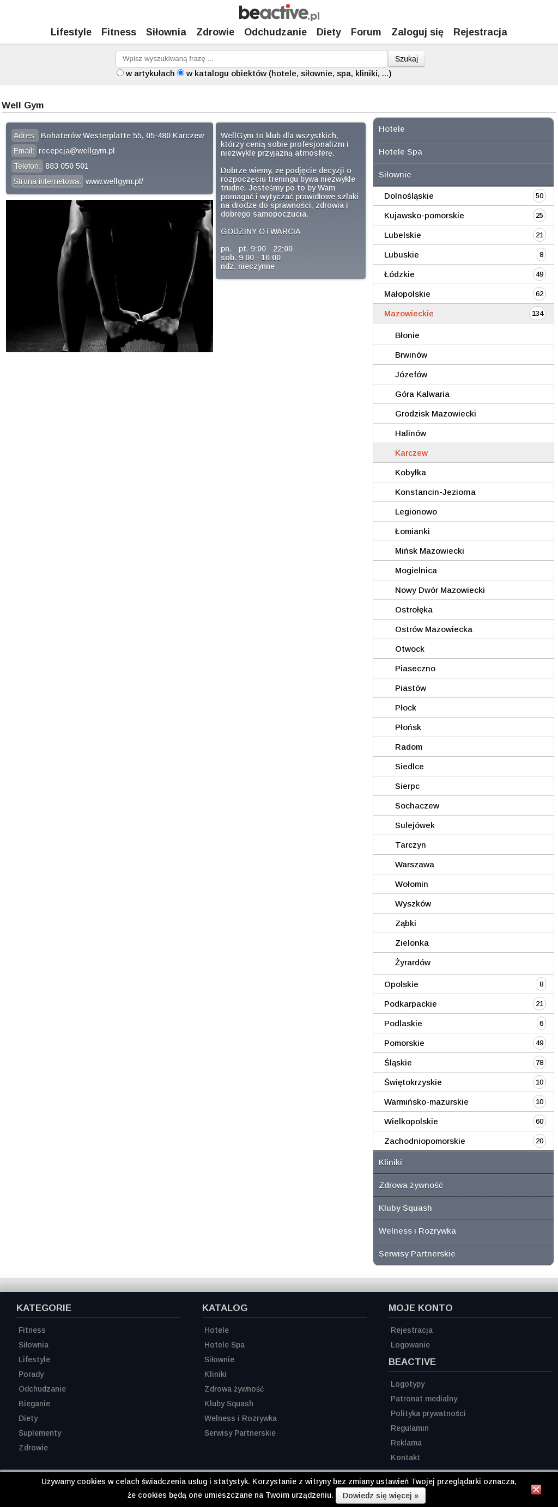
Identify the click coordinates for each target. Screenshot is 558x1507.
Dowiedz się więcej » (380, 1495)
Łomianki (412, 531)
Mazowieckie (409, 313)
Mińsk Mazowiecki (429, 550)
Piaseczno (415, 668)
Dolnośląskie (409, 195)
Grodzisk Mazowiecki (435, 413)
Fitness (118, 32)
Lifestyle (71, 32)
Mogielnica (416, 570)
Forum (366, 32)
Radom (408, 746)
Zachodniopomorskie (424, 1140)
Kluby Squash (405, 1207)
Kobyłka (410, 472)
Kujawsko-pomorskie (424, 215)
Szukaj (406, 58)
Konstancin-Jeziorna (435, 492)
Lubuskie (401, 254)
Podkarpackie (410, 1003)
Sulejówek (415, 825)
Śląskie (398, 1062)
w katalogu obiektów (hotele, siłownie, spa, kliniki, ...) (289, 73)
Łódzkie (399, 274)
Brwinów (411, 354)
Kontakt (405, 1457)
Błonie (407, 335)
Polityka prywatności (428, 1413)
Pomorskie (404, 1042)
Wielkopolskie (411, 1121)
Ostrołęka (414, 609)
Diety (329, 32)
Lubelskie (402, 235)
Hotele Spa (400, 151)
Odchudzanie (275, 32)
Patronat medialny (424, 1398)
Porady (31, 1374)
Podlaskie (403, 1023)
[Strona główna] (279, 18)
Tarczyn (410, 844)
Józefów (411, 374)
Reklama (406, 1442)
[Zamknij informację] (536, 1491)
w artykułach (150, 73)
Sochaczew (417, 805)
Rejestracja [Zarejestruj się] (480, 32)
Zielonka (412, 942)
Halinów (410, 433)
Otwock (409, 648)
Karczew (411, 452)
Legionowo (416, 511)
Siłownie (395, 174)
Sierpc (407, 786)
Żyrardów (412, 962)
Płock (405, 707)
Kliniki (390, 1162)
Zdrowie (215, 32)
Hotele (392, 128)
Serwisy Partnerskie (417, 1253)
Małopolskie (407, 293)
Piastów (410, 688)
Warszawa (414, 864)
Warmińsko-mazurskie (426, 1101)
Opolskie (401, 984)
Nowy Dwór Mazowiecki (440, 590)
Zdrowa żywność (411, 1185)
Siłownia (166, 32)
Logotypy (407, 1384)
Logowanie (410, 1344)
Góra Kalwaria (422, 394)
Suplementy (40, 1433)
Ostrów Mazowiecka (433, 629)
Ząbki (405, 923)
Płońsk (408, 727)
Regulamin (410, 1428)
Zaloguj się (417, 32)
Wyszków (413, 903)
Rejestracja (412, 1330)
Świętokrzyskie (413, 1082)
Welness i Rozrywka (417, 1230)
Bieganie (34, 1403)
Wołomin (411, 884)
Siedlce (409, 766)
